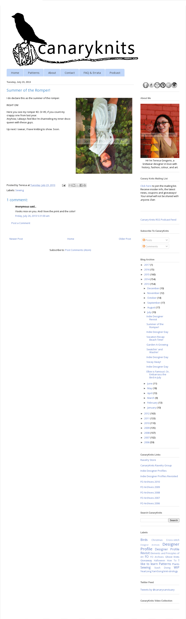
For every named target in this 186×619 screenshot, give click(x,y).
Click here (146, 186)
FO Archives (157, 556)
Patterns (33, 73)
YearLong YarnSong (151, 571)
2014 (147, 279)
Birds (144, 540)
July (149, 312)
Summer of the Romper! (155, 325)
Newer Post (16, 238)
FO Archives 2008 (150, 492)
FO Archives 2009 (150, 487)
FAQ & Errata (92, 73)
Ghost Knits (172, 557)
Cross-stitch (172, 539)
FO (147, 557)
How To (172, 560)
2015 (147, 274)
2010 (147, 423)
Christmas (157, 539)
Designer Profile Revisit (159, 551)
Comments (150, 246)
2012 (147, 413)
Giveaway (146, 560)
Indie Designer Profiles (153, 470)
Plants (175, 564)
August (151, 307)
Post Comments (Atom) (78, 250)
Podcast (115, 73)
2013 (147, 284)
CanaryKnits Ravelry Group (156, 465)
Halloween (159, 560)
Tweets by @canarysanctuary (157, 589)
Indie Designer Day (157, 332)
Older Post (125, 238)
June (150, 383)
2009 (147, 428)
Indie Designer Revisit (155, 318)
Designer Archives (149, 545)
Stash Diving (162, 567)
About (52, 73)
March (151, 398)
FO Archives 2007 (150, 498)
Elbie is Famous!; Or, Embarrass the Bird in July (158, 374)
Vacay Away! (154, 362)
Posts (147, 240)
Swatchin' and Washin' (155, 351)
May (150, 388)
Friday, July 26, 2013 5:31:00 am (32, 216)
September (154, 302)
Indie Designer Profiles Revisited (159, 476)
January (152, 407)
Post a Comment (20, 223)
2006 (147, 442)
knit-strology (171, 571)
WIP (176, 567)
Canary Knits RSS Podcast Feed (158, 219)
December (153, 288)
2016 (147, 269)
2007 (147, 437)
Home (15, 73)
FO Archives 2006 (150, 503)
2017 (147, 264)
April (150, 393)
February (152, 402)
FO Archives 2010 (150, 481)
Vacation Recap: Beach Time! (156, 338)
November (153, 293)
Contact (70, 73)
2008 (147, 432)
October (152, 297)
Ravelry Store (148, 460)
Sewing (19, 190)
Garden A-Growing (157, 344)
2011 (147, 418)
